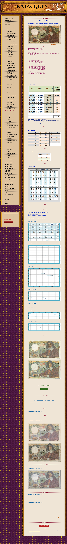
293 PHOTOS (44, 389)
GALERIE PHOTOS (44, 525)
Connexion (59, 530)
